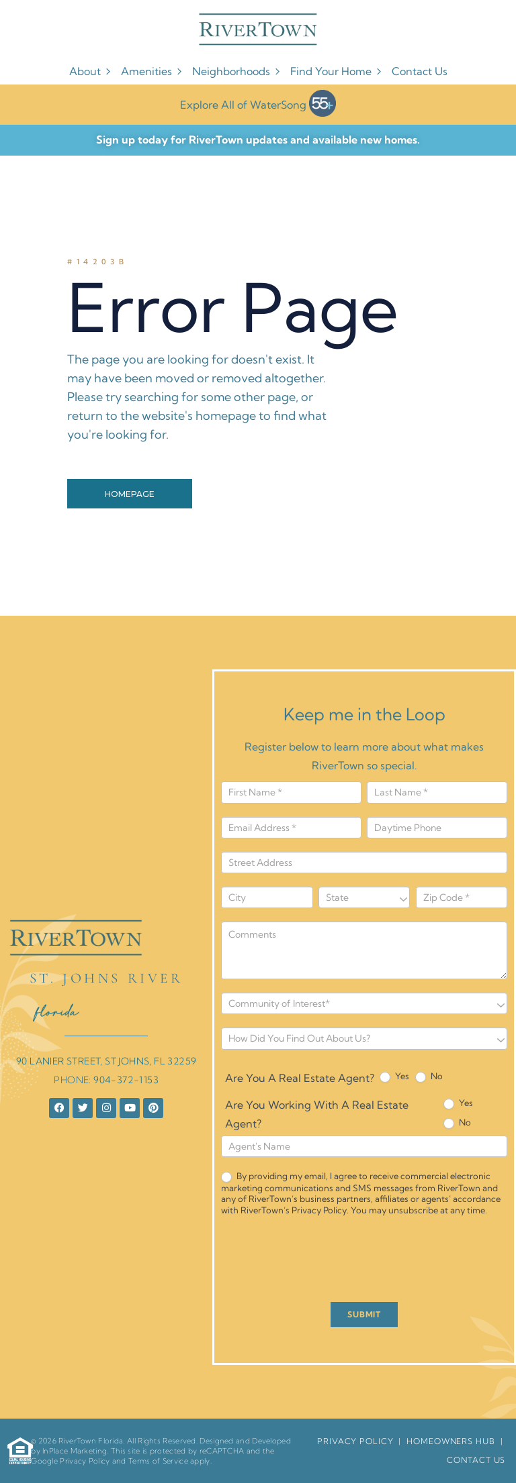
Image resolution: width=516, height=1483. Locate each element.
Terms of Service (158, 1461)
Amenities (156, 71)
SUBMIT (364, 1314)
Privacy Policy (85, 1461)
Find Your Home (341, 71)
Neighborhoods (241, 71)
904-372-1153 (126, 1080)
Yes (394, 1076)
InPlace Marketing (74, 1450)
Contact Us (419, 71)
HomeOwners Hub (450, 1441)
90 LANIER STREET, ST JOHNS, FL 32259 (106, 1061)
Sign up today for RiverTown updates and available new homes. (258, 139)
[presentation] (323, 1262)
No (429, 1076)
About (95, 71)
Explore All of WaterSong (258, 103)
